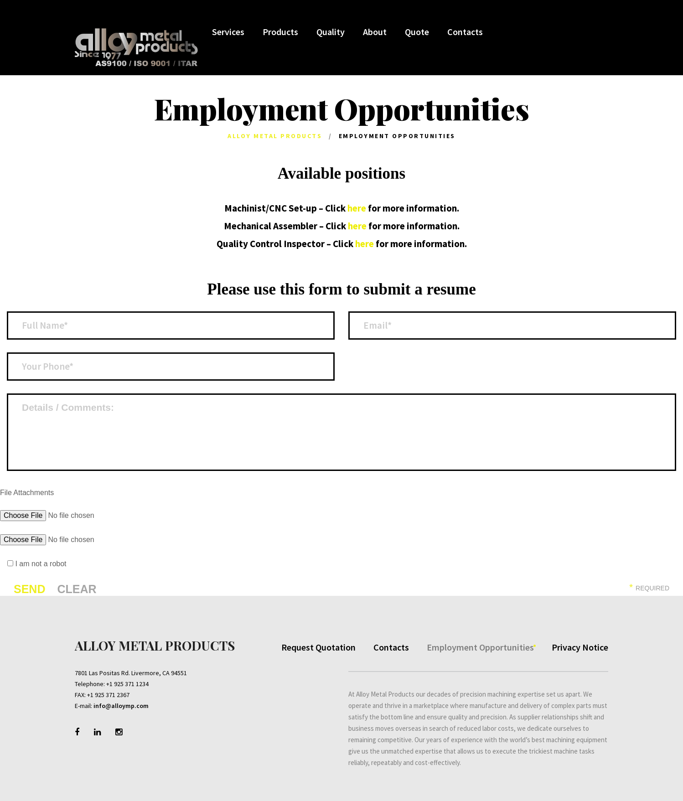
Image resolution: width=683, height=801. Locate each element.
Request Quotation (318, 645)
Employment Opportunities (480, 645)
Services (228, 32)
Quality (330, 32)
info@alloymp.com (121, 704)
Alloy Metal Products (275, 136)
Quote (416, 32)
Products (280, 32)
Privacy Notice (580, 645)
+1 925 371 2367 (108, 693)
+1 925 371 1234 (127, 682)
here (356, 208)
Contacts (464, 32)
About (374, 32)
